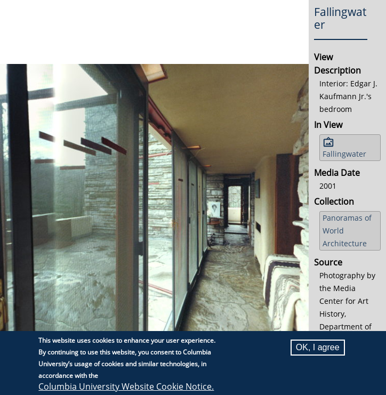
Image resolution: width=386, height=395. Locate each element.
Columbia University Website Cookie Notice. (126, 386)
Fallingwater (344, 154)
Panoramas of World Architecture (347, 230)
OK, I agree (318, 347)
